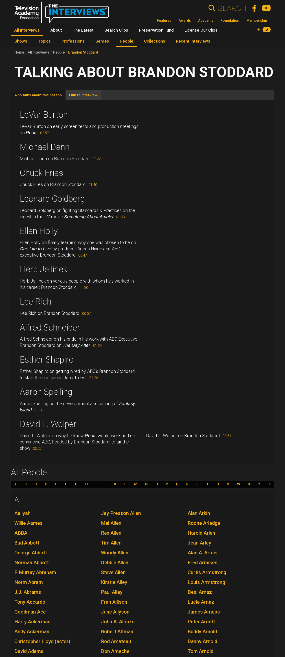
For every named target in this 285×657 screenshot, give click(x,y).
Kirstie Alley (114, 582)
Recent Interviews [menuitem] (193, 41)
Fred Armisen (202, 562)
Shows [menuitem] (20, 41)
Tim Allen (111, 543)
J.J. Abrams (27, 592)
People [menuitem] (126, 41)
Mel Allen (111, 523)
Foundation (230, 20)
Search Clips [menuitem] (116, 30)
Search (232, 8)
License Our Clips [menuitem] (200, 30)
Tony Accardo (29, 602)
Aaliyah (22, 513)
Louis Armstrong (206, 582)
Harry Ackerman (32, 622)
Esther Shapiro (47, 360)
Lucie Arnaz (201, 602)
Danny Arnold (202, 641)
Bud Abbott (26, 543)
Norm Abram (28, 582)
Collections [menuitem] (154, 41)
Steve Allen (113, 572)
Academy (205, 20)
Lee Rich (35, 302)
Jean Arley (199, 543)
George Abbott (30, 552)
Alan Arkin (199, 513)
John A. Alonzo (118, 622)
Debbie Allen (114, 562)
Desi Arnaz (200, 592)
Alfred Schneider (50, 328)
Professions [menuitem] (73, 41)
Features (164, 20)
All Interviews (39, 52)
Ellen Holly (39, 231)
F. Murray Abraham (35, 572)
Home (19, 52)
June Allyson (115, 612)
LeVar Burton (44, 115)
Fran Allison (114, 602)
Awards (185, 20)
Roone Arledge (204, 523)
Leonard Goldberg (52, 199)
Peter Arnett (201, 622)
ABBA (20, 533)
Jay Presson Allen (121, 513)
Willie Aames (28, 523)
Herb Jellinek (43, 269)
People (59, 52)
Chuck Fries (41, 173)
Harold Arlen (201, 533)
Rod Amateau (116, 641)
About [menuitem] (56, 30)
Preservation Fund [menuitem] (156, 30)
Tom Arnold (200, 651)
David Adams (29, 651)
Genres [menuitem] (102, 41)
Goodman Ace (30, 612)
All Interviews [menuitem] (27, 30)
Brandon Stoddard (83, 52)
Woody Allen (114, 552)
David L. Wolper (48, 424)
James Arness (204, 612)
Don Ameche (115, 651)
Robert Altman (117, 631)
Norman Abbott (31, 562)
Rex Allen (111, 533)
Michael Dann (45, 147)
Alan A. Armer (203, 552)
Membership (256, 20)
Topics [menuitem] (44, 41)
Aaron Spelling (46, 392)
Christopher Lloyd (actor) (42, 641)
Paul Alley (112, 592)
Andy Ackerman (31, 631)
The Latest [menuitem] (83, 30)
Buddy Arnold (202, 631)
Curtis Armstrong (207, 572)
